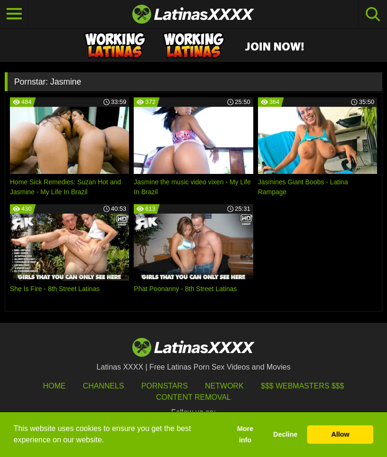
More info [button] (245, 434)
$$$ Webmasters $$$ (302, 386)
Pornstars (164, 386)
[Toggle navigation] (14, 14)
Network (224, 386)
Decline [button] (285, 434)
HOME (54, 386)
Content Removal (193, 397)
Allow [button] (340, 434)
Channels (103, 386)
